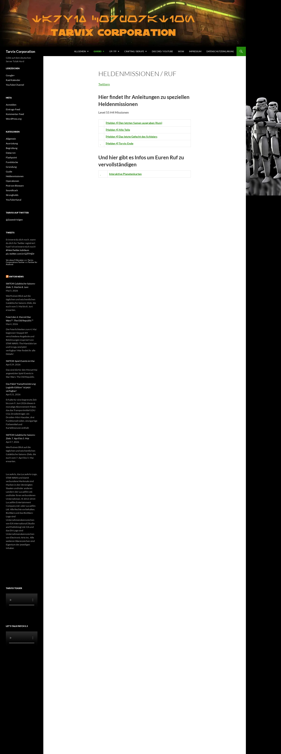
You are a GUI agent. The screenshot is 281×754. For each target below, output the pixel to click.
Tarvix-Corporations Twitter (20, 261)
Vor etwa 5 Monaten (15, 260)
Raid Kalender (13, 80)
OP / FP (112, 51)
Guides (97, 51)
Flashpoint (11, 157)
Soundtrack (12, 190)
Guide (9, 171)
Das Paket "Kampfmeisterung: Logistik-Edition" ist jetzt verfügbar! (21, 387)
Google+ (10, 75)
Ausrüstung (12, 143)
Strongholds (12, 195)
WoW (181, 51)
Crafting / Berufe (134, 51)
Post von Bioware (15, 185)
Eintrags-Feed (13, 109)
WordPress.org (13, 118)
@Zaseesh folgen (14, 219)
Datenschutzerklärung (220, 51)
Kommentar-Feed (15, 114)
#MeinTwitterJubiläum (17, 250)
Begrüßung (11, 148)
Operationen (12, 180)
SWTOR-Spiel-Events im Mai (20, 361)
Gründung (11, 166)
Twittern (104, 84)
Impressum (195, 51)
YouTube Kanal (13, 199)
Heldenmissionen (15, 176)
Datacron (11, 152)
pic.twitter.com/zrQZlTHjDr (20, 253)
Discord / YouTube (162, 51)
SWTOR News (16, 276)
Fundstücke (12, 162)
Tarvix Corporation (20, 51)
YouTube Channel (15, 84)
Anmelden (11, 104)
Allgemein (80, 51)
